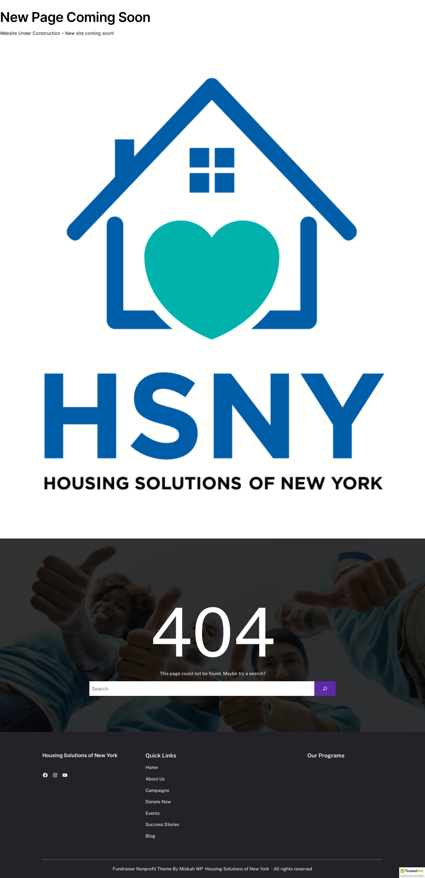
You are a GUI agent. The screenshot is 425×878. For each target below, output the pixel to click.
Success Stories (162, 824)
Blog (150, 836)
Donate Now (158, 801)
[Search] (325, 688)
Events (153, 813)
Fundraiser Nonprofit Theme (142, 869)
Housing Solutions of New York (79, 755)
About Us (155, 779)
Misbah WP (191, 869)
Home (152, 767)
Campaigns (157, 790)
